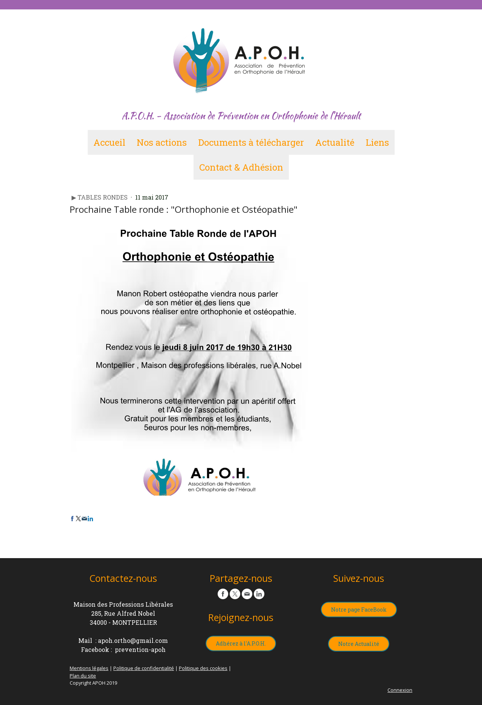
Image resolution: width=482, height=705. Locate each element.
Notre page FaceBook (359, 609)
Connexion (399, 690)
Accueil (109, 142)
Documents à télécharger (251, 142)
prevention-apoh (140, 649)
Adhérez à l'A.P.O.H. (241, 643)
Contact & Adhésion (241, 167)
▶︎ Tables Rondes (100, 197)
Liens (377, 142)
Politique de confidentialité (143, 668)
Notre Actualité (358, 643)
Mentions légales (89, 668)
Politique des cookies (203, 668)
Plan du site (83, 675)
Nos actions (162, 142)
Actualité (334, 142)
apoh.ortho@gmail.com (133, 640)
